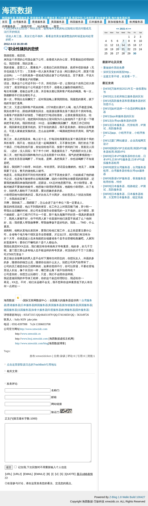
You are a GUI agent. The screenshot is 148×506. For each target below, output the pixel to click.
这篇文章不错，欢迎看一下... (120, 76)
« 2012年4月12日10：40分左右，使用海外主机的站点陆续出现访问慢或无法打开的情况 (47, 30)
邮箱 (54, 397)
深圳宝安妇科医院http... (117, 71)
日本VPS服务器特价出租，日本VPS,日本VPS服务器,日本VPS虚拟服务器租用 (124, 159)
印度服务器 (54, 309)
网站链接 (56, 403)
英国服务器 (85, 305)
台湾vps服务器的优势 (120, 120)
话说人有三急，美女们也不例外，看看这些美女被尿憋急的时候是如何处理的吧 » (49, 38)
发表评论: (12, 383)
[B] (48, 474)
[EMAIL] (28, 474)
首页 (4, 21)
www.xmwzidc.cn (31, 333)
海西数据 (17, 10)
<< (117, 28)
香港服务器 (38, 21)
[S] (61, 474)
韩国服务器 (76, 21)
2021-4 (123, 28)
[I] (52, 474)
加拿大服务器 (39, 309)
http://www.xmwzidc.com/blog (31, 343)
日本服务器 (95, 21)
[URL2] (17, 474)
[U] (56, 474)
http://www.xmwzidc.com (33, 329)
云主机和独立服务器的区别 (123, 96)
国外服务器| (82, 309)
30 (134, 53)
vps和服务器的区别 (118, 116)
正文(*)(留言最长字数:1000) (21, 418)
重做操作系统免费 (113, 67)
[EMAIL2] (39, 474)
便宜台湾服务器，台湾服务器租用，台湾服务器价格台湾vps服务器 (124, 171)
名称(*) (55, 390)
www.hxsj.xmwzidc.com (34, 338)
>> (129, 28)
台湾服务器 (19, 21)
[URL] (8, 474)
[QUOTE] (70, 474)
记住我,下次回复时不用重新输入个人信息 (42, 467)
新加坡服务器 (116, 21)
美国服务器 (57, 21)
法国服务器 (24, 309)
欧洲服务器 (136, 21)
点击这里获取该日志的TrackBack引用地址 (32, 364)
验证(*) (55, 412)
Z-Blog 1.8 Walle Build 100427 (127, 497)
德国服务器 (10, 309)
